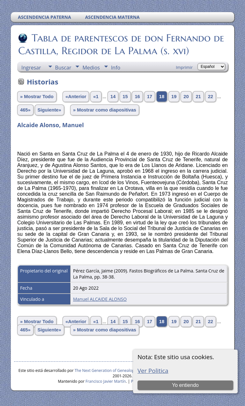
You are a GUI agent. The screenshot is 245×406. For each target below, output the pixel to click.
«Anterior (75, 96)
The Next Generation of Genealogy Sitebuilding (116, 370)
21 (198, 96)
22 (210, 96)
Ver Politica (152, 370)
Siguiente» (49, 109)
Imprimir (184, 67)
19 (173, 96)
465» (25, 109)
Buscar (63, 67)
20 (186, 96)
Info (115, 67)
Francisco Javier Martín (105, 381)
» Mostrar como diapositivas (104, 109)
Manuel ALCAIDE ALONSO (100, 299)
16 (137, 96)
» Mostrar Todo (37, 96)
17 (149, 96)
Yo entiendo (185, 385)
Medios (91, 67)
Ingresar (31, 67)
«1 (95, 96)
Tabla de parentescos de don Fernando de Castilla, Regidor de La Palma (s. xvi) (121, 44)
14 (112, 96)
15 (125, 96)
